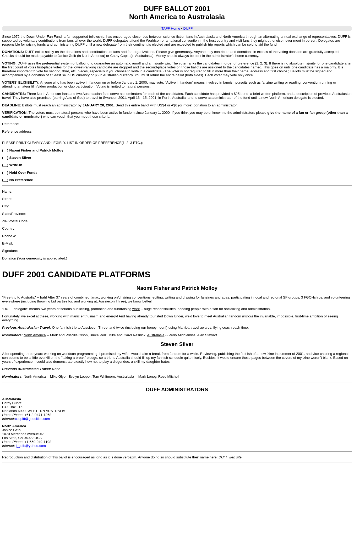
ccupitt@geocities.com (32, 419)
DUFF (188, 28)
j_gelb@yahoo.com (31, 446)
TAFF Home (170, 28)
